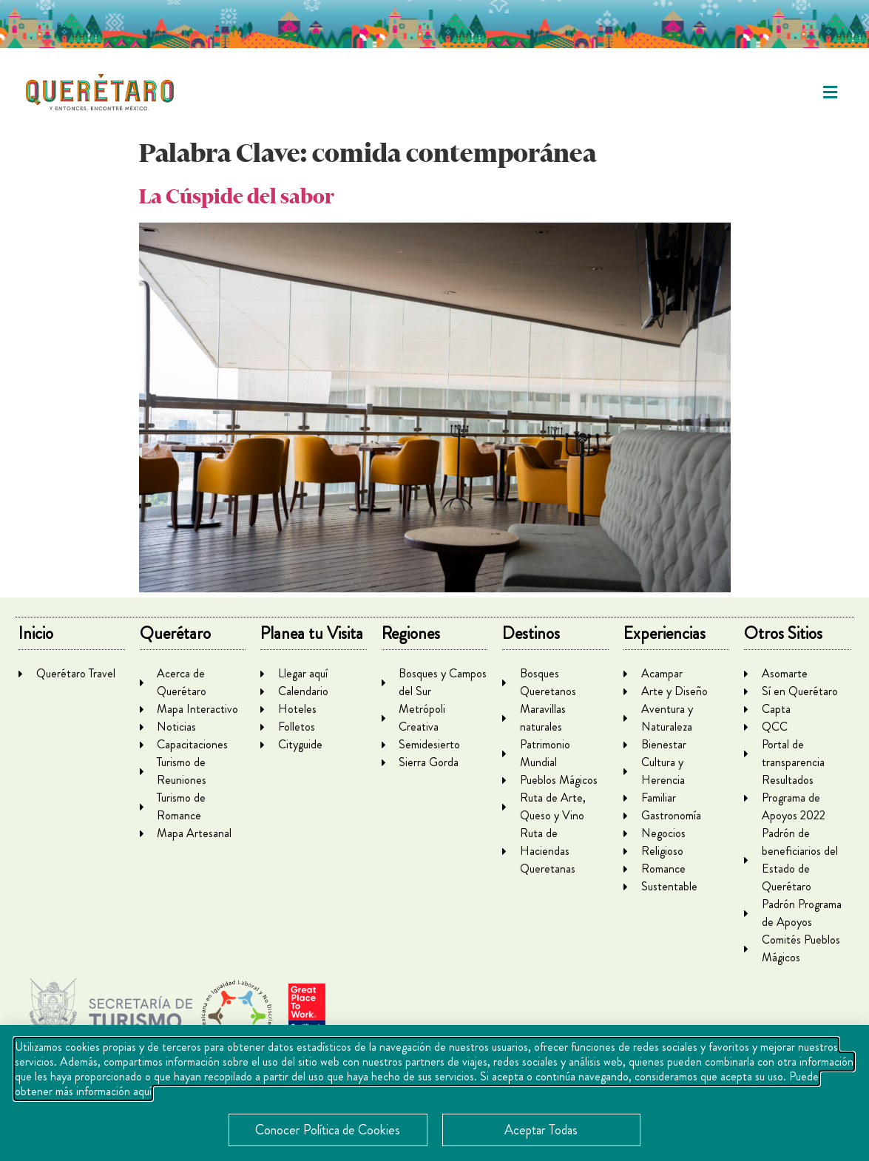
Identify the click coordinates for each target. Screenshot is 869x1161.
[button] (830, 93)
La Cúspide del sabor (236, 196)
